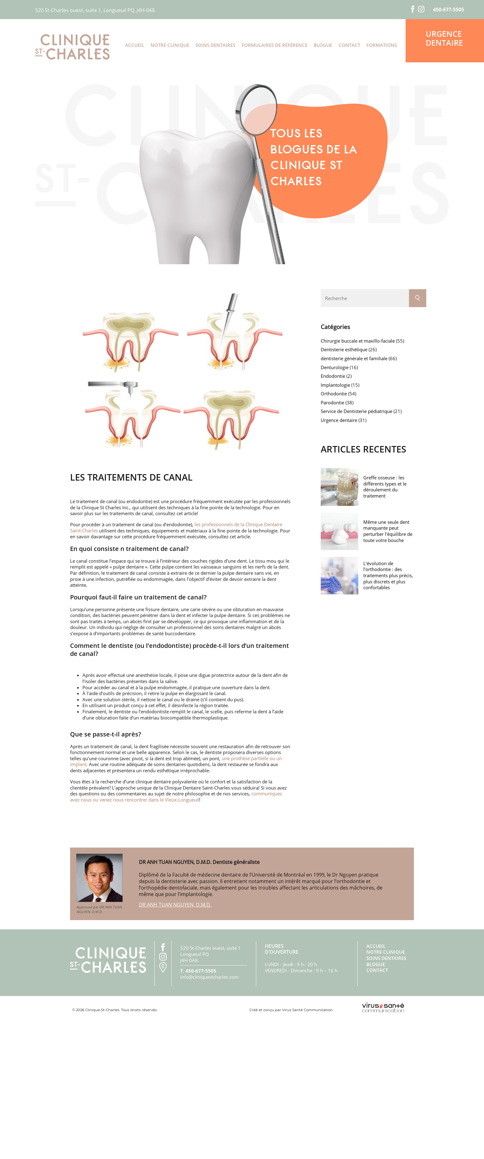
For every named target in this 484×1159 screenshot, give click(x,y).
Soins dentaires (215, 45)
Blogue (323, 45)
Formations (381, 45)
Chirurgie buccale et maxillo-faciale (358, 341)
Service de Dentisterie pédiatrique (356, 411)
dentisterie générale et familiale (354, 358)
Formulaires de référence (274, 45)
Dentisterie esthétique (344, 349)
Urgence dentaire (444, 38)
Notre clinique (170, 45)
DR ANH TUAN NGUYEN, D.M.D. (175, 904)
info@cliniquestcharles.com (209, 977)
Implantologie (335, 385)
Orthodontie (334, 393)
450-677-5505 (448, 10)
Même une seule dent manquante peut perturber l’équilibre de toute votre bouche (387, 531)
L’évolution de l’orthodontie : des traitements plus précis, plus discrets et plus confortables (388, 575)
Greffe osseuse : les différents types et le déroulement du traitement (385, 486)
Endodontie (333, 376)
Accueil (134, 45)
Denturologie (334, 367)
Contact (349, 45)
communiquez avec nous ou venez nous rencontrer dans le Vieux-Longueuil (176, 796)
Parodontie (332, 402)
